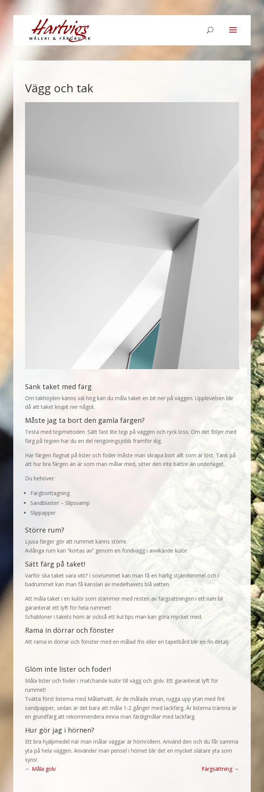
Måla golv (40, 768)
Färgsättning (220, 768)
